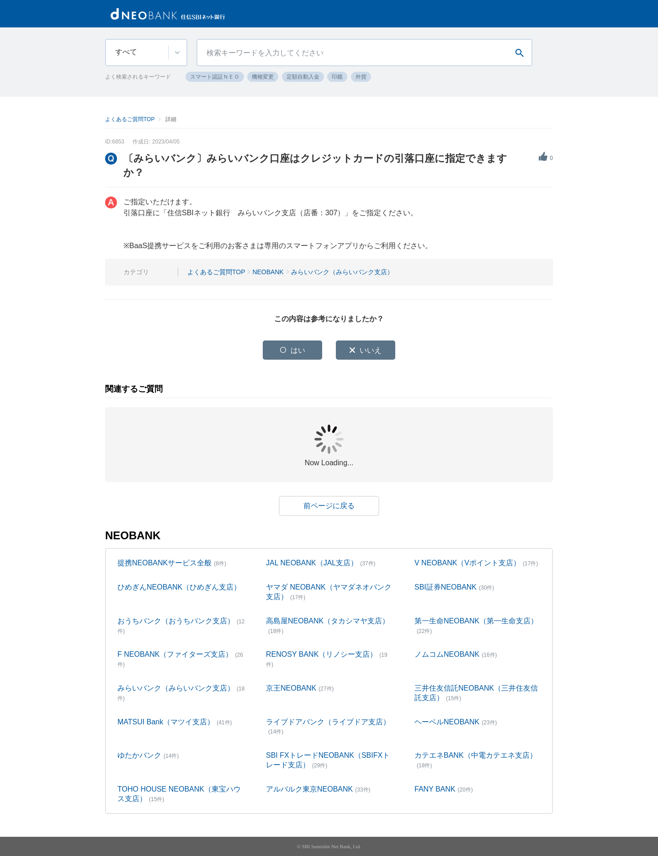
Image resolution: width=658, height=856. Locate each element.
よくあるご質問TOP (129, 119)
